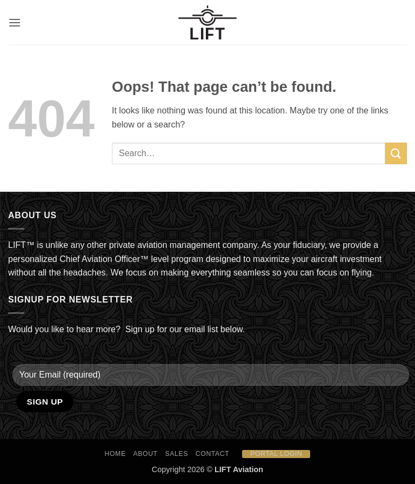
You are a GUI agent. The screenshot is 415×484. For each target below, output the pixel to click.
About (145, 454)
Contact (213, 454)
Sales (177, 454)
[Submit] (396, 153)
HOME (115, 454)
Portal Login (276, 454)
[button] (14, 22)
